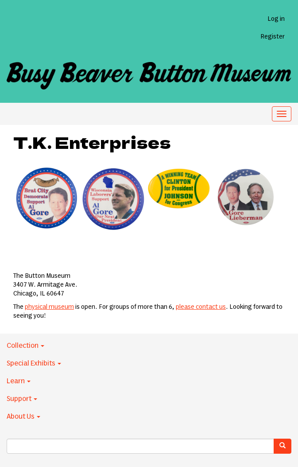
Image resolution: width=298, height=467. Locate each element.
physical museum (49, 307)
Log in (276, 19)
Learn (19, 381)
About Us (23, 416)
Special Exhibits (34, 363)
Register (272, 37)
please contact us (201, 307)
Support (22, 398)
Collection (25, 345)
